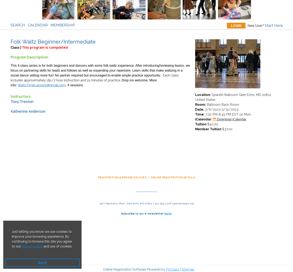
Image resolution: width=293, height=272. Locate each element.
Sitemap (188, 267)
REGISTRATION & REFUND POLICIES (122, 175)
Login (236, 26)
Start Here (274, 25)
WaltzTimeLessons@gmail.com (42, 83)
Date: (199, 107)
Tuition (201, 122)
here (167, 211)
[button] (12, 251)
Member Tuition (208, 127)
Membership (63, 25)
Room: (200, 103)
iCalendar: (203, 117)
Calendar (38, 25)
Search (17, 25)
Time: (200, 112)
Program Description (29, 55)
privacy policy (32, 246)
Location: (203, 93)
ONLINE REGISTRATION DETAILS (173, 175)
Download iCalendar (230, 117)
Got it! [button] (42, 262)
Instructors (21, 94)
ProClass (172, 267)
